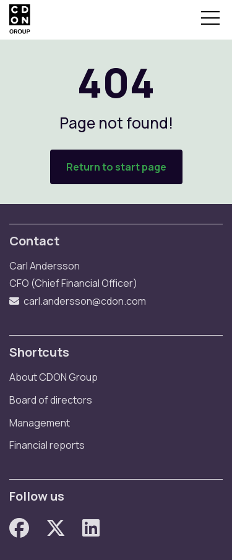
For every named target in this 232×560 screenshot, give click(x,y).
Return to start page (116, 167)
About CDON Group (53, 377)
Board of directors (50, 400)
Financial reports (47, 445)
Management (39, 423)
